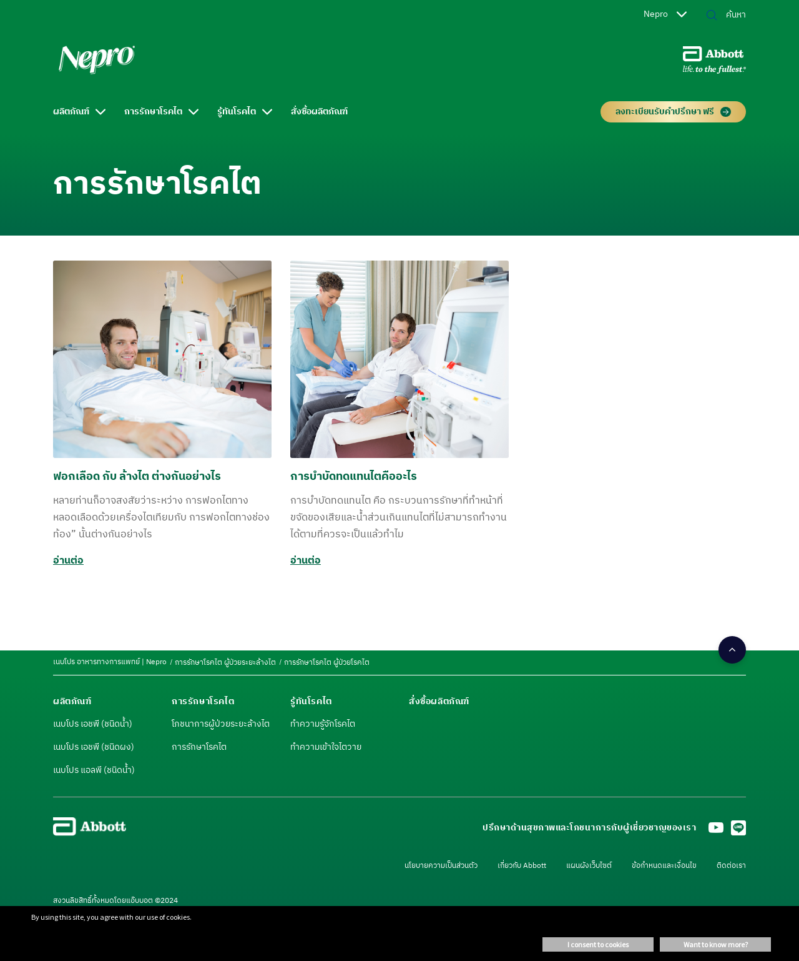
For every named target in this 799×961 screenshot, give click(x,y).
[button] (712, 16)
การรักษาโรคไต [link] (153, 112)
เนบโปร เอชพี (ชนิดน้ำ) (92, 724)
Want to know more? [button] (716, 944)
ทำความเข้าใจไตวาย (325, 747)
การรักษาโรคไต (199, 747)
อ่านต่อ (68, 560)
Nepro (665, 14)
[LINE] (738, 831)
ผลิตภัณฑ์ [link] (71, 112)
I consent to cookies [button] (598, 944)
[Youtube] (715, 831)
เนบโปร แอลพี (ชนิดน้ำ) (94, 770)
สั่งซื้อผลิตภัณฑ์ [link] (319, 112)
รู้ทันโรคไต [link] (236, 112)
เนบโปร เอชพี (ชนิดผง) (93, 747)
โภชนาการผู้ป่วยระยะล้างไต (221, 724)
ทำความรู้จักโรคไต (322, 724)
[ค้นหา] (726, 15)
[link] (110, 662)
